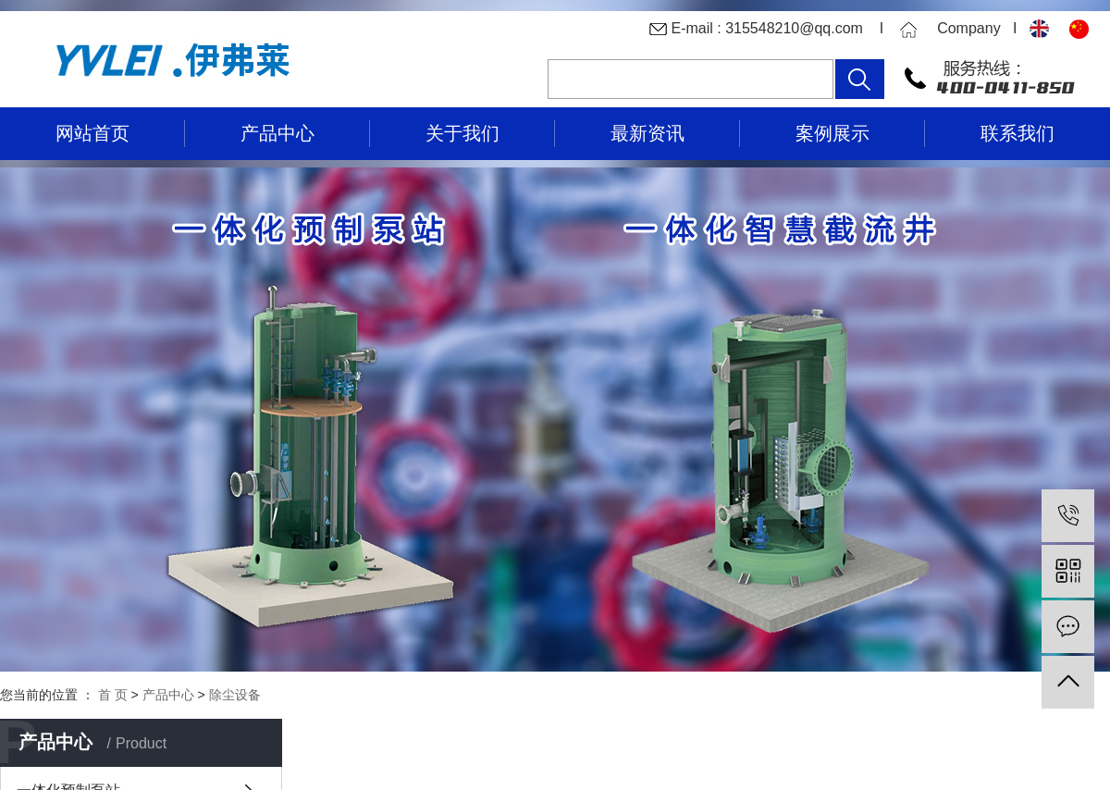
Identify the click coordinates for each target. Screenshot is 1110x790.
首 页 (113, 694)
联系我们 (1017, 133)
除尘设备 (235, 694)
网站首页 (93, 133)
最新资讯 (647, 133)
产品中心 (277, 133)
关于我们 (463, 133)
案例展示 (833, 133)
